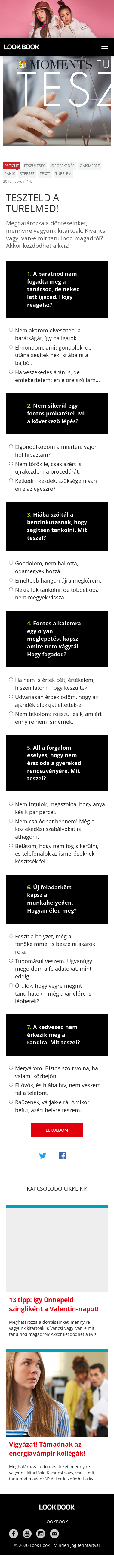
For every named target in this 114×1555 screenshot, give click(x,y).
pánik (10, 173)
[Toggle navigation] (104, 46)
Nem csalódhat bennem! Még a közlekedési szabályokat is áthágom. (51, 829)
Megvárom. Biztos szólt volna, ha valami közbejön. (53, 1072)
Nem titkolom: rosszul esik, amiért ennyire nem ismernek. (55, 717)
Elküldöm (57, 1130)
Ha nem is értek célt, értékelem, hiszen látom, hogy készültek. (51, 683)
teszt (45, 173)
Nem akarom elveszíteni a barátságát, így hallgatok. (45, 334)
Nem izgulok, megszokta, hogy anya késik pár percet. (57, 808)
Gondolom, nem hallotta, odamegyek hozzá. (43, 567)
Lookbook (56, 1522)
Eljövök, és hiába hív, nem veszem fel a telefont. (55, 1088)
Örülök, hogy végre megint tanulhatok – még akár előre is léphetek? (50, 993)
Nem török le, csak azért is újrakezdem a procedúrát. (45, 467)
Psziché (12, 165)
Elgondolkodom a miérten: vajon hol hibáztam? (53, 450)
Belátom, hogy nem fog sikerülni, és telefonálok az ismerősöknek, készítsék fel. (53, 853)
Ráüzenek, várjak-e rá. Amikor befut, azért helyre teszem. (49, 1106)
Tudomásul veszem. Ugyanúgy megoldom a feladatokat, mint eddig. (50, 968)
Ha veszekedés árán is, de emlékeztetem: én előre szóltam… (54, 376)
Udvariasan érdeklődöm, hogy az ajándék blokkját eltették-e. (53, 700)
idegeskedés (63, 165)
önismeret (90, 165)
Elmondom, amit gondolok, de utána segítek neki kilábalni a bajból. (50, 355)
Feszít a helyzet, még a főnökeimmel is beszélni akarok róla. (52, 944)
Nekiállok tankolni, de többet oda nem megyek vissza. (54, 593)
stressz (27, 173)
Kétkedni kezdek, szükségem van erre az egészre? (53, 484)
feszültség (35, 165)
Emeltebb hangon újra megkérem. (55, 580)
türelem (63, 173)
